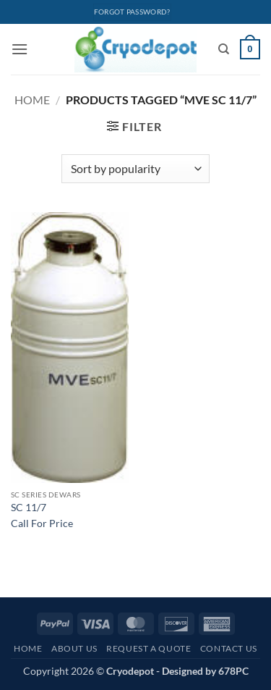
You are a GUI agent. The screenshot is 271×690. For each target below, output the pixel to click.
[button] (19, 49)
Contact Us (228, 648)
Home (32, 99)
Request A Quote (148, 648)
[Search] (223, 49)
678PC (233, 671)
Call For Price (42, 523)
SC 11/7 (28, 507)
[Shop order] (135, 168)
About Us (74, 648)
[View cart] (250, 49)
